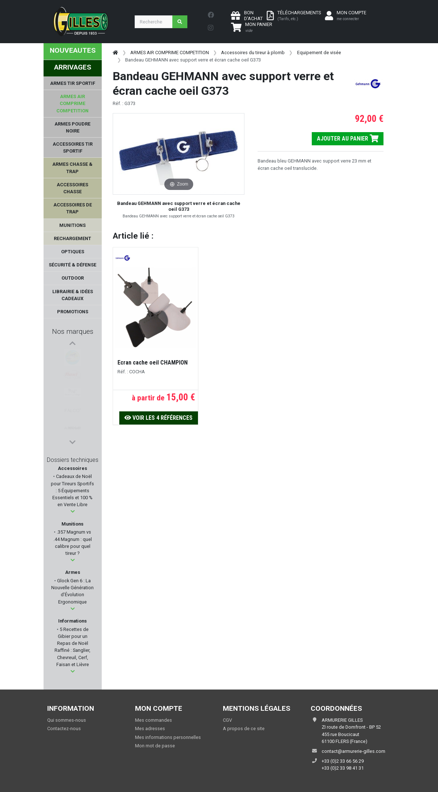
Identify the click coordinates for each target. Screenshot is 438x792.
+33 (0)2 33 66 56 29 (343, 761)
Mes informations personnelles (168, 737)
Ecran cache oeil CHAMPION (152, 362)
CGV (227, 720)
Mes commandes (153, 720)
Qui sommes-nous (66, 720)
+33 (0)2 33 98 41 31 (343, 768)
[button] (73, 511)
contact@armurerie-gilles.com (353, 751)
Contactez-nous (64, 728)
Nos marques (72, 331)
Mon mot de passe (155, 745)
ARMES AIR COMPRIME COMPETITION (169, 52)
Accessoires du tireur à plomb (253, 52)
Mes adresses (150, 728)
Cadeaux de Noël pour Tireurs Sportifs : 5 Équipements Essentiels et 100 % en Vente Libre (72, 490)
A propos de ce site (244, 728)
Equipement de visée (319, 52)
